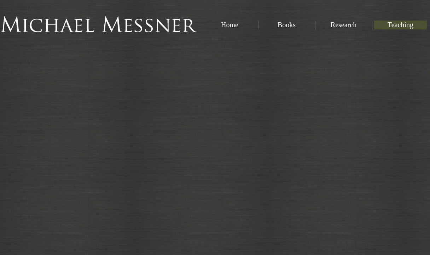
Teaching (400, 25)
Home (229, 25)
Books (287, 25)
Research (343, 25)
